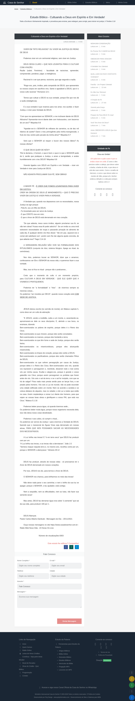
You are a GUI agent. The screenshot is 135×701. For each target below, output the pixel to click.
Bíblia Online (70, 2)
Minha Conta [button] (121, 2)
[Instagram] (101, 644)
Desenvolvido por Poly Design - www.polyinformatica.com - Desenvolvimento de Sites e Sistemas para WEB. (67, 697)
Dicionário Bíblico (65, 657)
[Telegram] (106, 647)
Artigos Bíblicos (64, 651)
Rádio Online (25, 650)
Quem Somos (25, 647)
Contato (23, 676)
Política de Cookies (94, 694)
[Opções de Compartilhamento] (132, 685)
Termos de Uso (104, 652)
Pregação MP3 (64, 667)
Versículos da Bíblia (66, 663)
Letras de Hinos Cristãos (29, 653)
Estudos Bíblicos (89, 2)
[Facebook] (95, 644)
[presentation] (64, 613)
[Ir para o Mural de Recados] (132, 679)
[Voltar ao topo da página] (132, 672)
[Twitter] (106, 644)
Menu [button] (106, 2)
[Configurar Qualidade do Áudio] (132, 691)
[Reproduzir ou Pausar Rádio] (132, 697)
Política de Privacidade (103, 655)
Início (16, 9)
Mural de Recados (27, 663)
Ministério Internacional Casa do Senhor (47, 694)
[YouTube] (111, 644)
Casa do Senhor (13, 2)
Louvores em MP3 (65, 670)
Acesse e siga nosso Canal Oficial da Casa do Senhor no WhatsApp (67, 687)
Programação (25, 672)
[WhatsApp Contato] (101, 647)
